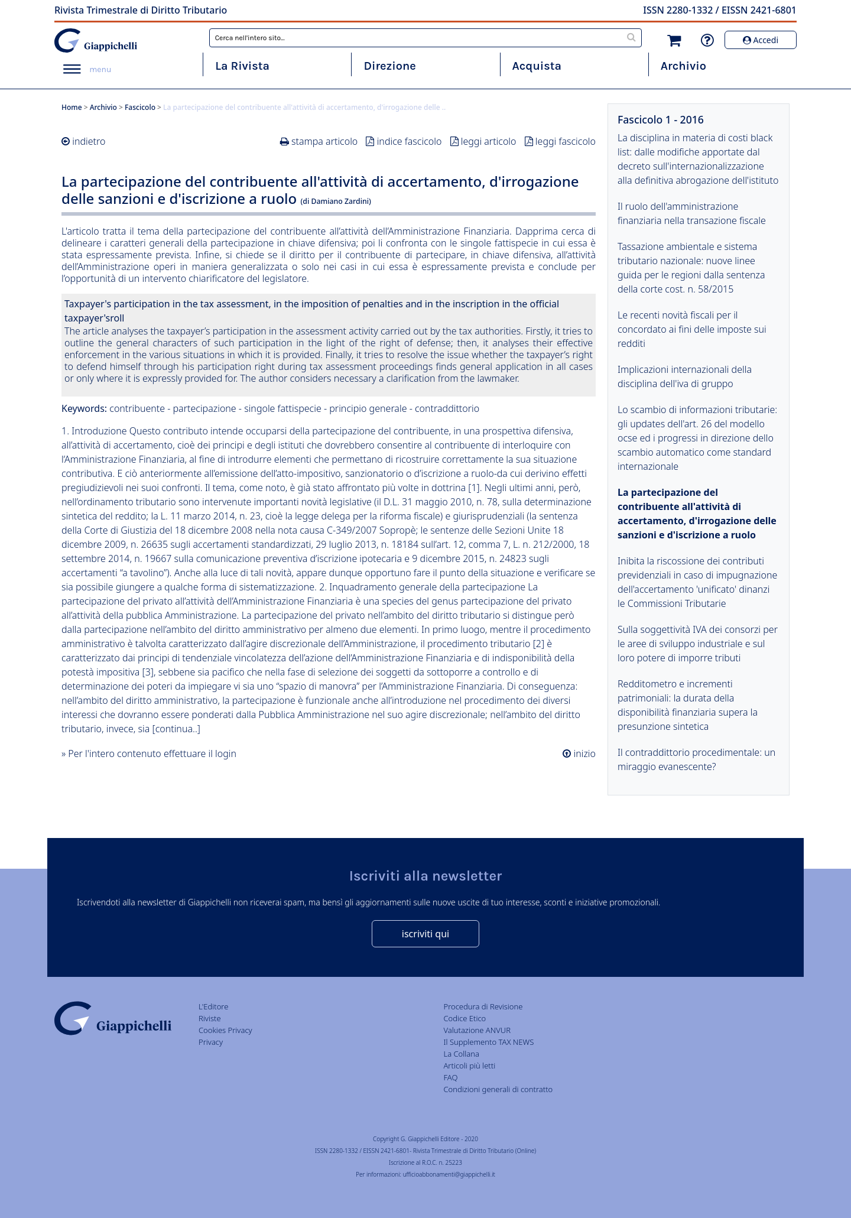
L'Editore (213, 1006)
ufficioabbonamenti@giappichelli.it (449, 1174)
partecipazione (204, 408)
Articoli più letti (469, 1065)
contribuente (137, 408)
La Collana (461, 1053)
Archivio (683, 66)
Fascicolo (140, 107)
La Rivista (242, 66)
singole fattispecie (282, 408)
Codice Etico (464, 1018)
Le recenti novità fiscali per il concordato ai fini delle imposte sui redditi (692, 329)
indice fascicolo (409, 141)
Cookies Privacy (225, 1030)
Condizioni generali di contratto (498, 1089)
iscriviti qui (425, 933)
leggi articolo (489, 141)
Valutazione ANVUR (477, 1030)
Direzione (389, 66)
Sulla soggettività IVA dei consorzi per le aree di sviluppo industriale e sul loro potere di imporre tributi (698, 643)
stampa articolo (324, 141)
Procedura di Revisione (482, 1006)
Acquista (536, 66)
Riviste (210, 1018)
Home (71, 107)
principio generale (368, 408)
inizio (583, 753)
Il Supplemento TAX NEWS (488, 1042)
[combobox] (425, 37)
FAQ (450, 1077)
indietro (88, 141)
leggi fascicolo (565, 141)
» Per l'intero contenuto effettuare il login (148, 753)
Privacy (211, 1042)
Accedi (760, 40)
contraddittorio (447, 408)
